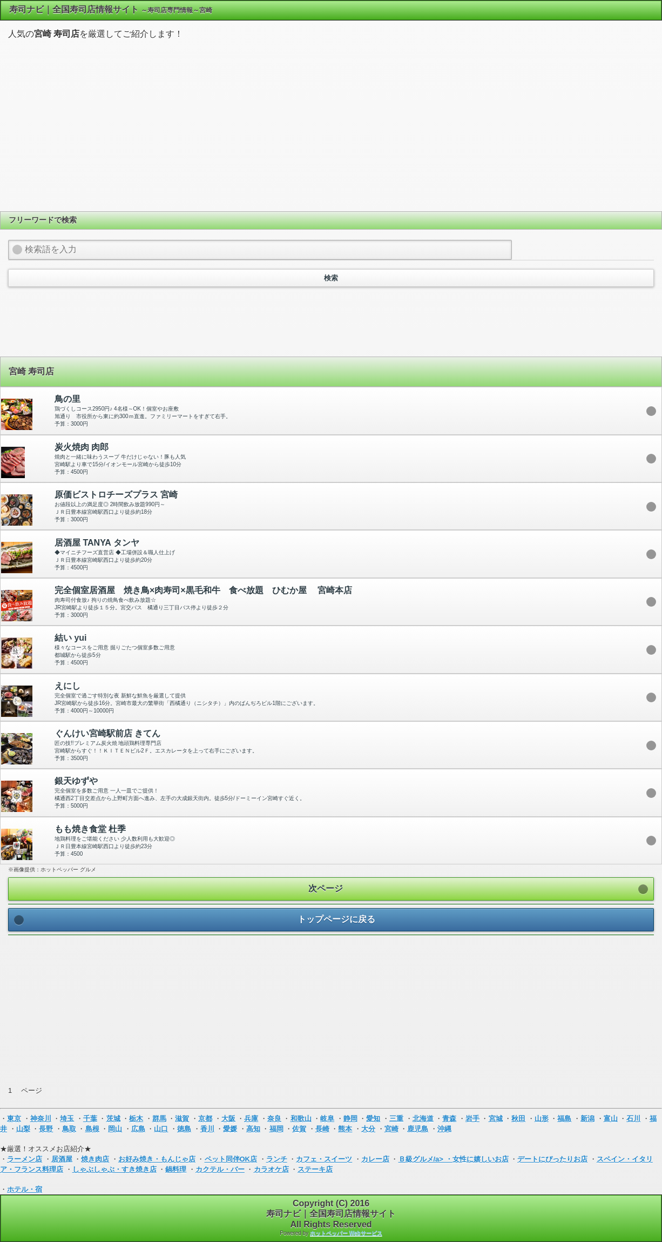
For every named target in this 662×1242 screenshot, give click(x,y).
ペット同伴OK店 (231, 1159)
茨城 (113, 1119)
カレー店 (375, 1159)
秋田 (518, 1119)
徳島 (184, 1129)
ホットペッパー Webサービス (346, 1233)
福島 (564, 1119)
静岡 (350, 1119)
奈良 (274, 1119)
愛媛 (230, 1129)
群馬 (159, 1119)
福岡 (276, 1129)
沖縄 (444, 1129)
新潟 (587, 1119)
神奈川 (40, 1119)
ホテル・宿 (24, 1189)
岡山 (115, 1129)
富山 (611, 1119)
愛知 (373, 1119)
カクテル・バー (220, 1169)
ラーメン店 (24, 1159)
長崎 (322, 1129)
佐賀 (299, 1129)
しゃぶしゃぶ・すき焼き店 (114, 1169)
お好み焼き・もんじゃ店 (156, 1159)
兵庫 (251, 1119)
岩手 (472, 1119)
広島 (138, 1129)
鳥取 (69, 1129)
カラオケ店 (271, 1169)
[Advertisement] (331, 123)
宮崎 (391, 1129)
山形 (542, 1119)
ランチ (276, 1159)
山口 (161, 1129)
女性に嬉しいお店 (480, 1159)
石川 (633, 1119)
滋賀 (182, 1119)
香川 (207, 1129)
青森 (449, 1119)
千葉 (90, 1119)
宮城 (496, 1119)
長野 (46, 1129)
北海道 (423, 1119)
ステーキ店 (315, 1169)
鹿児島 (417, 1129)
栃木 (136, 1119)
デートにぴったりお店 (552, 1159)
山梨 (23, 1129)
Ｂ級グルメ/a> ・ (425, 1159)
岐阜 (327, 1119)
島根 (92, 1129)
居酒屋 (61, 1159)
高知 (253, 1129)
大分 (368, 1129)
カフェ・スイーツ (324, 1159)
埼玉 (67, 1119)
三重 (396, 1119)
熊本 (345, 1129)
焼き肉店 (95, 1159)
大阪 (228, 1119)
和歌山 (301, 1119)
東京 (14, 1119)
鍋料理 (175, 1169)
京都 (205, 1119)
